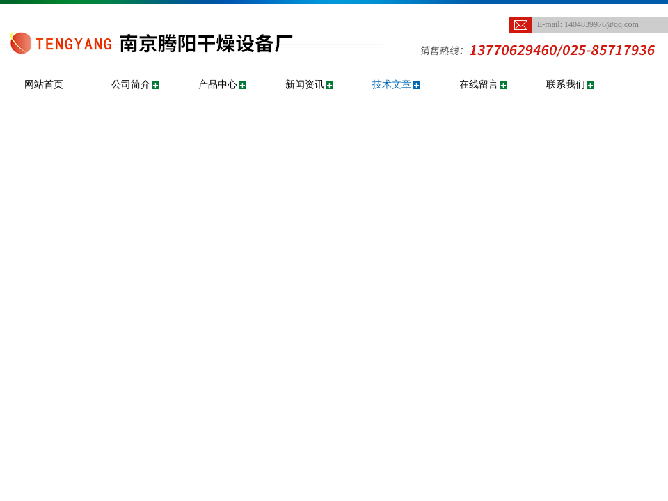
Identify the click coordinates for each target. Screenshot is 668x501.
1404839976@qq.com (601, 24)
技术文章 (391, 84)
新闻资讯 (304, 84)
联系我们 (565, 84)
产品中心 (217, 84)
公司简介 (130, 84)
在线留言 (478, 84)
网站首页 (43, 84)
